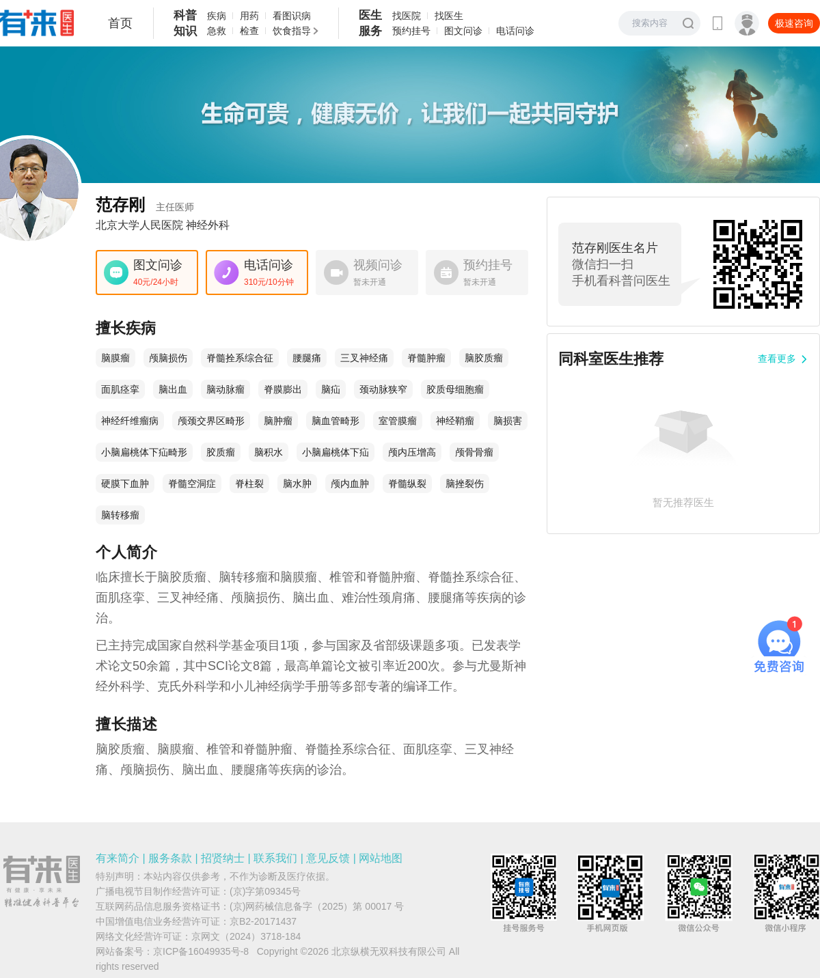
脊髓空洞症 (192, 483)
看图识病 (292, 15)
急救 (216, 30)
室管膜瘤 (398, 420)
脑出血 (173, 389)
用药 (249, 15)
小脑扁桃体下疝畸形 (144, 452)
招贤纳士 (223, 858)
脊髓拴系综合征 (239, 357)
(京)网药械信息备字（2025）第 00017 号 (317, 906)
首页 (120, 23)
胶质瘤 (220, 452)
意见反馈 (328, 858)
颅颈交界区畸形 (211, 420)
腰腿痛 (306, 357)
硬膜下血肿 (125, 483)
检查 (249, 30)
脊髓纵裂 (407, 483)
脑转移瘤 (120, 514)
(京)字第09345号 (265, 891)
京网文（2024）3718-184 (246, 936)
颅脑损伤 (168, 357)
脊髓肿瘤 (426, 357)
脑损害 (507, 420)
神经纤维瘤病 (130, 420)
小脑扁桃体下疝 (335, 452)
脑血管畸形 (335, 420)
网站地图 (380, 858)
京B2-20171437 (263, 921)
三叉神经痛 (364, 357)
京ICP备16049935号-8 (201, 951)
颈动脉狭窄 (383, 389)
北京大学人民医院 (139, 225)
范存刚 (145, 204)
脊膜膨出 (283, 389)
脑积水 (268, 452)
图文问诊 (463, 30)
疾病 (216, 15)
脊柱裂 (249, 483)
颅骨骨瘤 (474, 452)
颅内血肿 (350, 483)
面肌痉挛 (120, 389)
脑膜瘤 (115, 357)
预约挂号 (411, 30)
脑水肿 (297, 483)
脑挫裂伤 (465, 483)
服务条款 (170, 858)
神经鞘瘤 (455, 420)
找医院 (406, 15)
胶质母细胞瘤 (455, 389)
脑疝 (330, 389)
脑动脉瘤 (225, 389)
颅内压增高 (412, 452)
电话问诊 (515, 30)
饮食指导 (292, 30)
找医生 (449, 15)
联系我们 (275, 858)
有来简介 (117, 858)
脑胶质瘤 (484, 357)
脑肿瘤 (278, 420)
